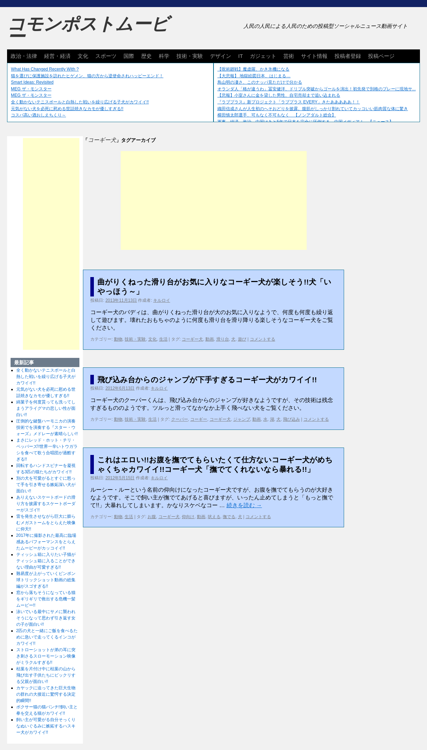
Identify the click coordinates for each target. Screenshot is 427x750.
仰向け (188, 516)
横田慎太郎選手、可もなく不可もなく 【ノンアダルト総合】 (276, 115)
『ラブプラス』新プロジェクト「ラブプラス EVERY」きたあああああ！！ (288, 102)
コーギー (198, 419)
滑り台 (222, 339)
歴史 (146, 56)
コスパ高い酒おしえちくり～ (38, 115)
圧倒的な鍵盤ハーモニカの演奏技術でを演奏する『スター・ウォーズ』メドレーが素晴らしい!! (47, 427)
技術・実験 (189, 56)
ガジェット (263, 56)
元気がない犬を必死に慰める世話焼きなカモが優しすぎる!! (67, 108)
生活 (163, 339)
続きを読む (244, 505)
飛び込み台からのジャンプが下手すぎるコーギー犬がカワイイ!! (207, 380)
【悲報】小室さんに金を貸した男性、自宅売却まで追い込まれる (278, 95)
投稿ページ (381, 56)
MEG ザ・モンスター (31, 88)
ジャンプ (241, 419)
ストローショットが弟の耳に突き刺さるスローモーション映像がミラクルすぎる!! (46, 656)
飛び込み (291, 419)
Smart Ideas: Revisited (32, 82)
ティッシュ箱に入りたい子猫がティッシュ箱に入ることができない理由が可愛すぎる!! (46, 561)
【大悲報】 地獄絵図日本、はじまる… (253, 75)
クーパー (179, 419)
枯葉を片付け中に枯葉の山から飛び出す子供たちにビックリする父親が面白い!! (46, 675)
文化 (83, 56)
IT (240, 56)
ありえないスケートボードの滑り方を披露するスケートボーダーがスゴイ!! (46, 503)
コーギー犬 (192, 339)
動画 (209, 339)
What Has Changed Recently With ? (45, 69)
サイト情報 (314, 56)
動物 (118, 339)
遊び (242, 339)
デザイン (220, 56)
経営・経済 (57, 56)
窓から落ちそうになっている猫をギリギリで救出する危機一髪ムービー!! (46, 599)
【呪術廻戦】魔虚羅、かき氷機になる (253, 69)
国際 (129, 56)
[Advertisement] (214, 200)
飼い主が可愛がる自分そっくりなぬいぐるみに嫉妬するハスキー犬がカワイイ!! (46, 726)
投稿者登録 (348, 56)
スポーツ (105, 56)
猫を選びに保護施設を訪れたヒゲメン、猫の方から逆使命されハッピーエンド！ (87, 75)
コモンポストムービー (88, 30)
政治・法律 (24, 56)
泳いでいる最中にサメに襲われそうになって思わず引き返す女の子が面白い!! (46, 618)
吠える (214, 516)
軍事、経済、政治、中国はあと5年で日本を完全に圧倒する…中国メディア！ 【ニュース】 (305, 121)
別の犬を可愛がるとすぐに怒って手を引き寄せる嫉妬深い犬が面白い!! (46, 484)
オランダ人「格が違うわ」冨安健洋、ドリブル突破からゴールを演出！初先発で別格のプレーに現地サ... (316, 88)
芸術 (288, 56)
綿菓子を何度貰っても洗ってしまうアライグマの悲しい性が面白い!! (46, 408)
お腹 (152, 516)
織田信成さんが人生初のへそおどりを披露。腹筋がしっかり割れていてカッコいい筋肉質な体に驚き (312, 108)
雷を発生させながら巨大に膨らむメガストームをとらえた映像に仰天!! (46, 523)
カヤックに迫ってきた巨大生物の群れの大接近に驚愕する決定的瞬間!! (46, 694)
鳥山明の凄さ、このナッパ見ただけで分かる (259, 82)
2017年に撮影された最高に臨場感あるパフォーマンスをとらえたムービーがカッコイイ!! (46, 542)
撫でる (229, 516)
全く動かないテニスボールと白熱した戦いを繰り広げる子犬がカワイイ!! (80, 102)
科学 (164, 56)
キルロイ (161, 300)
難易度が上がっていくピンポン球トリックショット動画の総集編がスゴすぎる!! (46, 580)
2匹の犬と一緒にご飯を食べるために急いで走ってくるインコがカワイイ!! (47, 637)
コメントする (262, 339)
